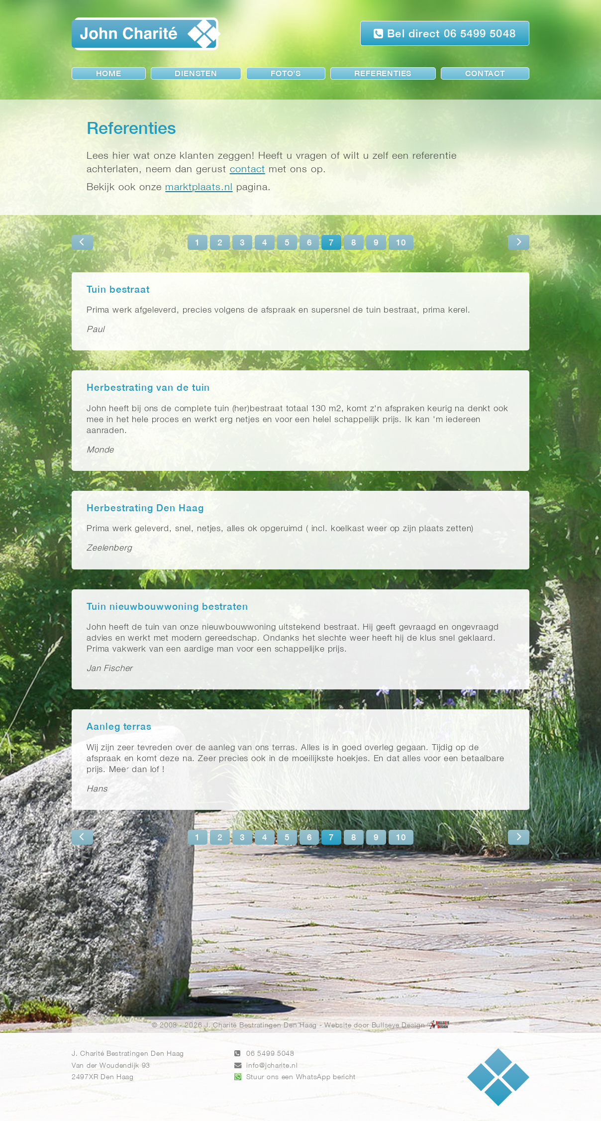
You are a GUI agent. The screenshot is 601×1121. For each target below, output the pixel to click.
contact (247, 169)
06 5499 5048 (270, 1054)
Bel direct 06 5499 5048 (445, 33)
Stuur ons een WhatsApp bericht (301, 1077)
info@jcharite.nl (272, 1066)
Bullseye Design (398, 1025)
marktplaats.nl (198, 187)
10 (401, 243)
